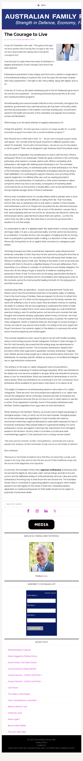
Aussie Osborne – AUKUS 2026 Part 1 (25, 681)
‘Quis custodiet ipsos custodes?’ (22, 700)
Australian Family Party (41, 19)
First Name (31, 605)
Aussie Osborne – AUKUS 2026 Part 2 (25, 675)
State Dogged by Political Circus (22, 656)
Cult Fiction (13, 688)
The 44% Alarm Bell (17, 732)
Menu (43, 5)
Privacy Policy (41, 742)
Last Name (31, 615)
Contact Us (41, 745)
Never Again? (14, 719)
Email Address (32, 596)
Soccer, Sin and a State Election (22, 669)
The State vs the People (19, 694)
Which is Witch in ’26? (17, 706)
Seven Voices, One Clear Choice (22, 662)
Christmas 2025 (15, 713)
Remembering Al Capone (19, 650)
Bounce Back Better (17, 725)
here (45, 576)
